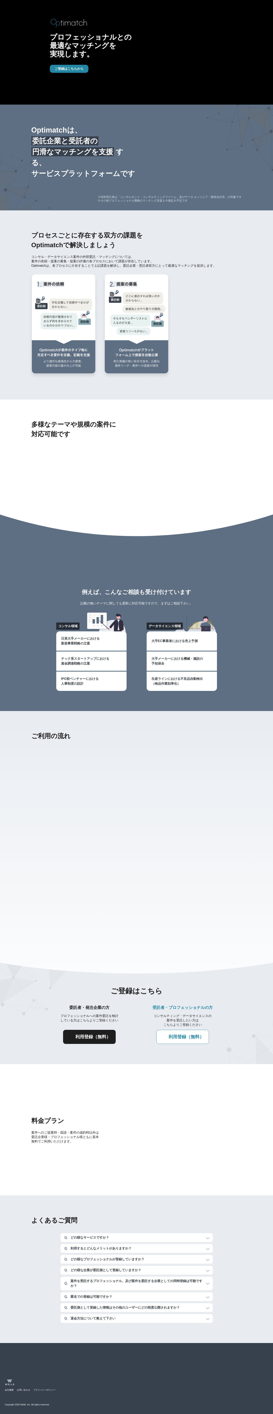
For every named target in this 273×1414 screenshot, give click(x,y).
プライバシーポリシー (44, 1390)
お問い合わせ (23, 1390)
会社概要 (9, 1390)
